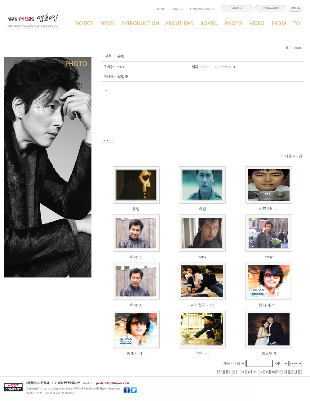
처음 (222, 372)
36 (273, 372)
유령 (136, 209)
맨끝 (297, 372)
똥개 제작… (268, 305)
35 (267, 372)
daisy (134, 257)
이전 (232, 372)
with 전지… (200, 305)
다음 (287, 372)
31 (243, 372)
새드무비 (266, 208)
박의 (200, 353)
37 (279, 372)
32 (249, 372)
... (238, 372)
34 (261, 372)
